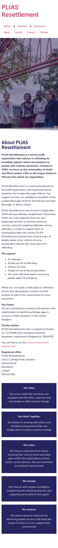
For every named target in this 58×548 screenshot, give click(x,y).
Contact (31, 32)
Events (18, 32)
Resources (39, 26)
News (7, 32)
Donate (44, 32)
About (7, 26)
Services (22, 26)
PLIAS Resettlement (20, 11)
